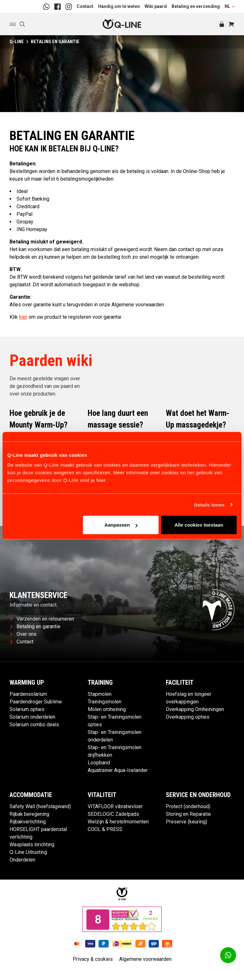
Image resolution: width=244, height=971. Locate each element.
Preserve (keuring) (186, 822)
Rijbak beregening (29, 814)
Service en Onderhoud (198, 795)
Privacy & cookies (93, 959)
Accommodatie (31, 795)
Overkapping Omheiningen (195, 709)
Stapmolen (100, 694)
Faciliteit (179, 682)
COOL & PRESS (105, 829)
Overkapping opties (187, 717)
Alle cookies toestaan (198, 525)
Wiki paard (156, 6)
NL (229, 6)
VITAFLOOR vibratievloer (115, 806)
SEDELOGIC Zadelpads (113, 814)
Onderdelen (22, 860)
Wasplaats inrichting (32, 844)
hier (101, 480)
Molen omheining (107, 709)
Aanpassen (121, 525)
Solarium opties (27, 709)
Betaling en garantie (35, 626)
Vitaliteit (102, 795)
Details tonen (209, 504)
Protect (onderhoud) (188, 806)
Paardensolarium (28, 694)
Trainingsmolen (104, 702)
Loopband (99, 763)
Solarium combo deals (34, 725)
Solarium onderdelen (32, 717)
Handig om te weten (119, 6)
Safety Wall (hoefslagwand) (40, 806)
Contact (85, 6)
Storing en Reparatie (188, 814)
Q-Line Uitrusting (28, 852)
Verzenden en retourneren (42, 619)
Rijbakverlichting (28, 822)
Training (100, 682)
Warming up (27, 682)
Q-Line (17, 41)
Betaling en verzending (196, 6)
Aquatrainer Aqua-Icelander (118, 770)
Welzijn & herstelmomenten (118, 822)
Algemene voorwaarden (145, 959)
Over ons (23, 634)
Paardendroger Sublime (36, 702)
